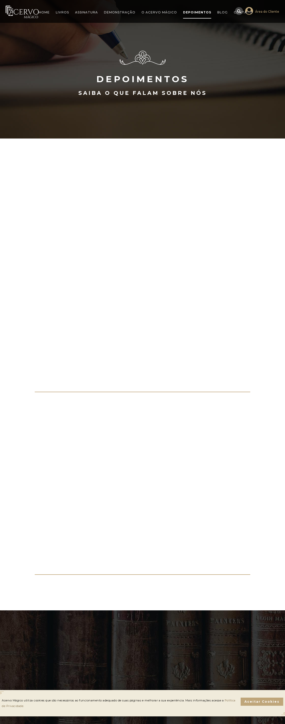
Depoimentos (197, 12)
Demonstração (119, 12)
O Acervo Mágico (159, 12)
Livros (62, 12)
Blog (222, 12)
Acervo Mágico (22, 12)
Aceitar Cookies (261, 701)
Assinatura (86, 12)
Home (44, 12)
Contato (243, 12)
